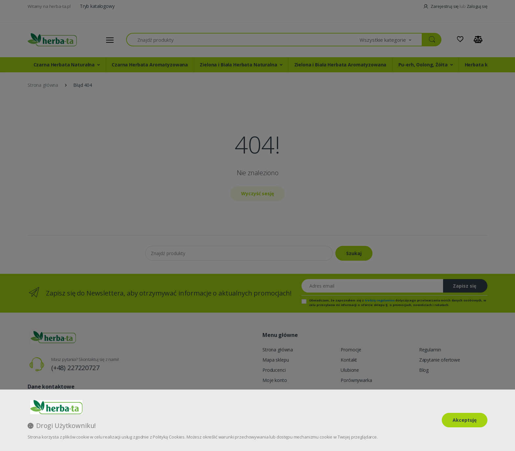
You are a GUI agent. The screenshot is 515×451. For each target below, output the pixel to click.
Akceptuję (465, 420)
